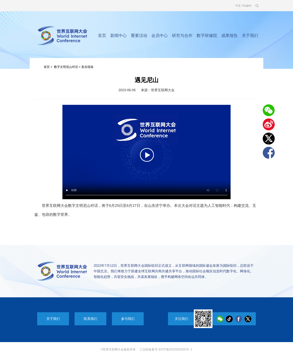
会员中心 (159, 35)
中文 (238, 5)
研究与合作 (182, 35)
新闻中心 (118, 35)
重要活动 (139, 35)
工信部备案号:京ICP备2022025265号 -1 (166, 349)
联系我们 (90, 319)
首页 (102, 35)
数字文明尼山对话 (66, 66)
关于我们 (250, 35)
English (247, 5)
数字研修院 (207, 35)
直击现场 (87, 66)
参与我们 (128, 319)
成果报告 (229, 35)
